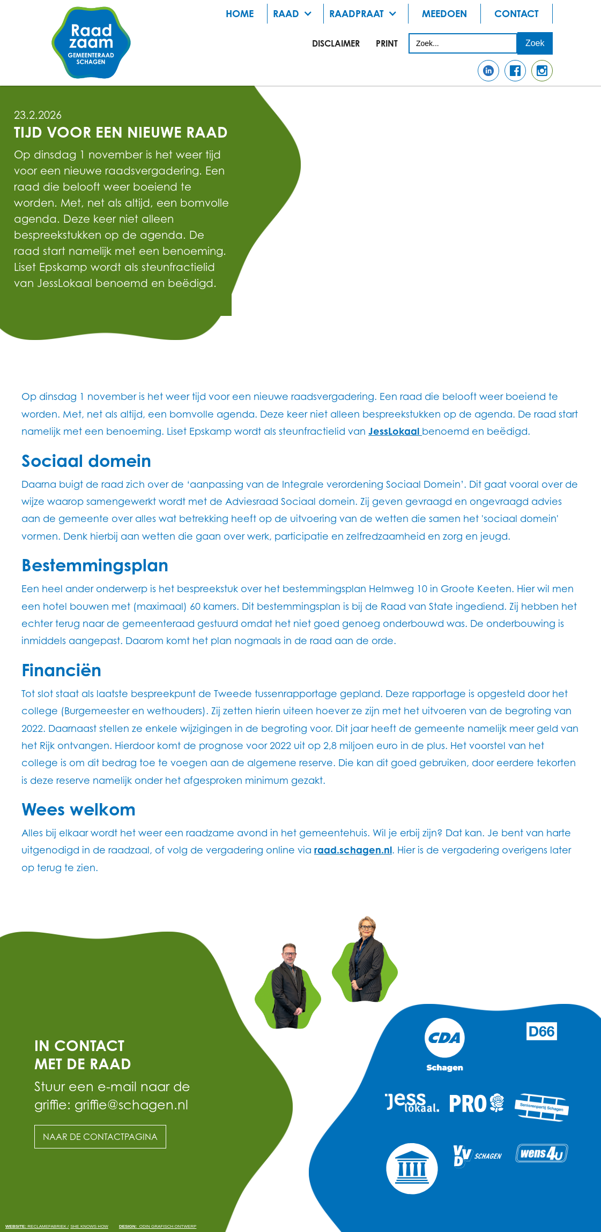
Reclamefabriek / (37, 1226)
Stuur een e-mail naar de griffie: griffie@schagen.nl (112, 1095)
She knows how (89, 1226)
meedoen (444, 13)
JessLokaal (395, 431)
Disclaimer (336, 43)
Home (240, 13)
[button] (296, 14)
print (387, 43)
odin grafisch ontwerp (157, 1226)
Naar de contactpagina (100, 1136)
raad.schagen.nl (353, 850)
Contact (516, 13)
